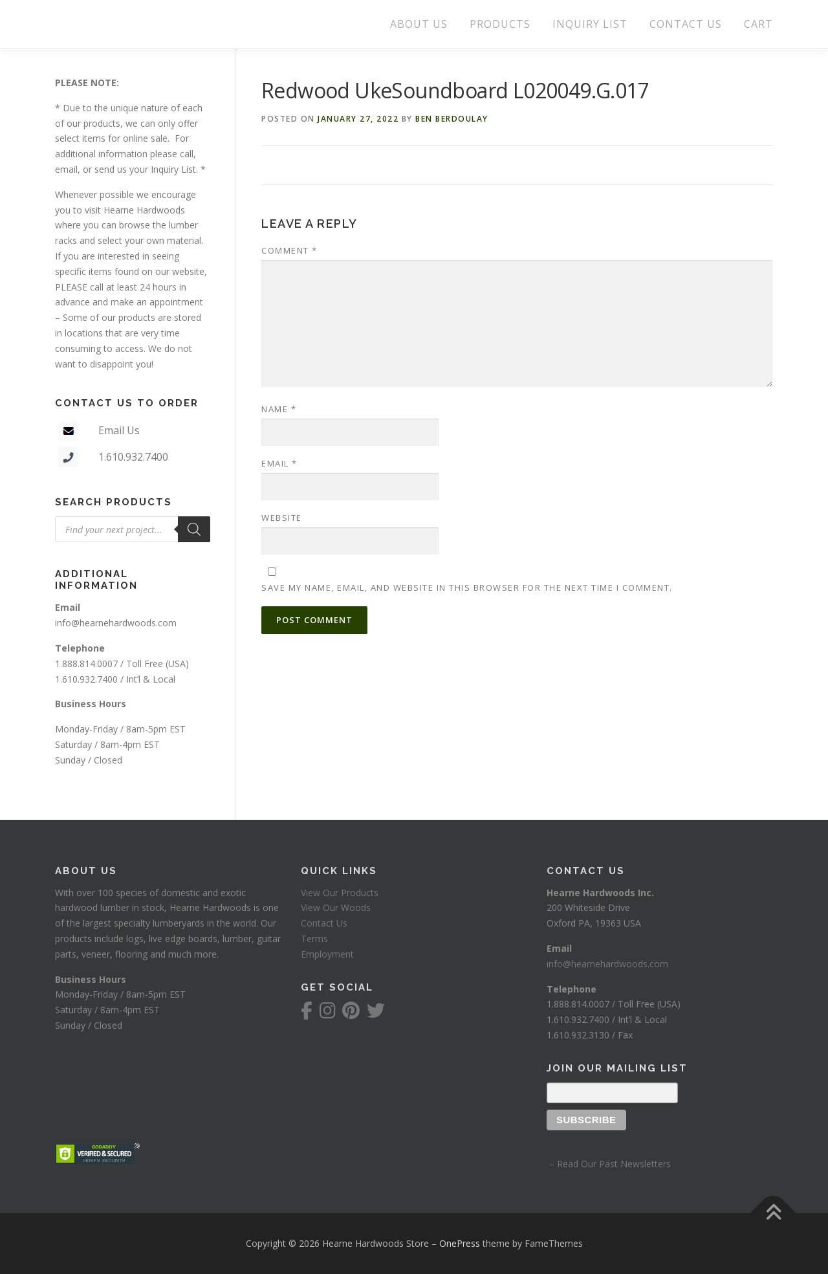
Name (278, 409)
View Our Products (339, 892)
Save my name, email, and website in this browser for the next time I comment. (467, 587)
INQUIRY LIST (589, 24)
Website (281, 517)
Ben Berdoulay (451, 118)
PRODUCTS (500, 24)
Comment (289, 250)
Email (279, 463)
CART (758, 24)
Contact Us (324, 923)
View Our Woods (336, 907)
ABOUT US (419, 24)
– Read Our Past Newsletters (609, 1164)
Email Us (119, 430)
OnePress (459, 1243)
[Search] (194, 529)
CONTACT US (685, 24)
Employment (327, 954)
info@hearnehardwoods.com (116, 623)
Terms (314, 938)
